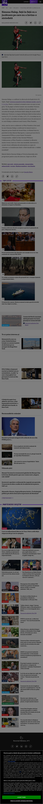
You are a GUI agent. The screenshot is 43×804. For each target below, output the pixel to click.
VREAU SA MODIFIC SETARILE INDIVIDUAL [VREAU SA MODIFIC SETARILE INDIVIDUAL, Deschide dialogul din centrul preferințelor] (21, 800)
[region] (21, 777)
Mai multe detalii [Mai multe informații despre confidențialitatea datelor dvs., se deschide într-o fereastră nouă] (11, 761)
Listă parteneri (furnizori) (9, 793)
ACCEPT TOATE (21, 797)
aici (20, 771)
